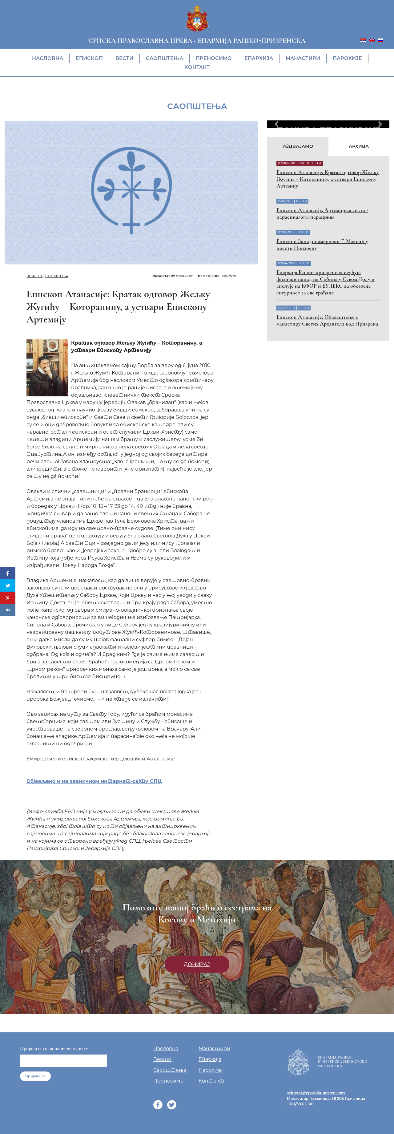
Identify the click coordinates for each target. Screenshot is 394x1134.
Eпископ (89, 58)
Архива (359, 146)
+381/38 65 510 (300, 1104)
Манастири (303, 58)
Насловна (47, 58)
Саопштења (164, 58)
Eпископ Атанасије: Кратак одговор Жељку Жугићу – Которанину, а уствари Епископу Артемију (327, 179)
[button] (276, 124)
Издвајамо (297, 146)
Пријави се (35, 1076)
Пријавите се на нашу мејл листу (54, 1048)
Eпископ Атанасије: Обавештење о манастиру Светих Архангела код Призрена (327, 320)
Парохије (347, 58)
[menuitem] (363, 40)
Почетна (34, 276)
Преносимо (214, 58)
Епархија (258, 58)
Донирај (197, 964)
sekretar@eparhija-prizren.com (316, 1093)
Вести (124, 58)
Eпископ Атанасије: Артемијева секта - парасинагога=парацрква (322, 213)
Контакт (197, 67)
